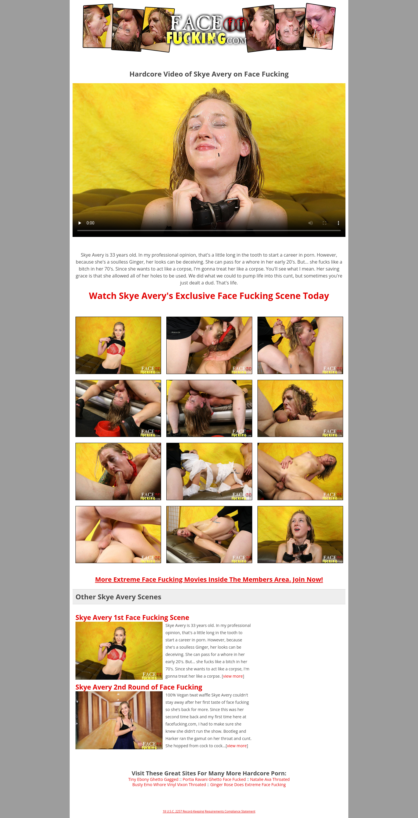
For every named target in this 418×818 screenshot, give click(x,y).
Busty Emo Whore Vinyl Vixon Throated (169, 784)
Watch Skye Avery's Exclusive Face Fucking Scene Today (209, 296)
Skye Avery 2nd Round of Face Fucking (138, 687)
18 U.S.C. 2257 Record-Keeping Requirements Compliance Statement (209, 811)
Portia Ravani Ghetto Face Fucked (214, 779)
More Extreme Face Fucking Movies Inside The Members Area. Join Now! (209, 579)
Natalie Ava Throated (270, 779)
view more (233, 676)
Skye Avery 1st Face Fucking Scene (132, 617)
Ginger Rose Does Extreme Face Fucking (248, 784)
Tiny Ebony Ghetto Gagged (153, 779)
